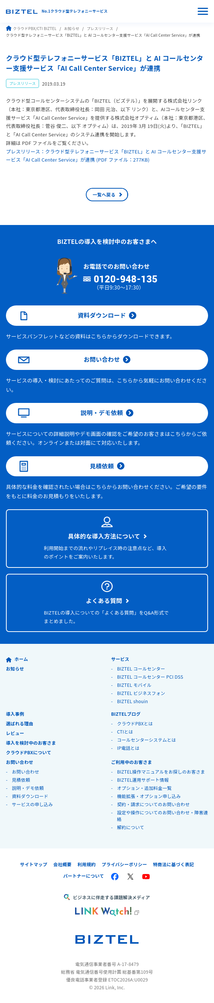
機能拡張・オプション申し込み (149, 796)
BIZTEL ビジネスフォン (141, 693)
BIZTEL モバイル (134, 685)
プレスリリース (100, 28)
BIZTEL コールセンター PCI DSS (150, 676)
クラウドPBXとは (135, 723)
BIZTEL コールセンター (141, 668)
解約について (130, 827)
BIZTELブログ (126, 714)
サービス (120, 659)
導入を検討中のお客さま (31, 742)
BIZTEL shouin (132, 701)
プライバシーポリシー (124, 864)
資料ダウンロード (72, 316)
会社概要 (62, 864)
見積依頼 (66, 466)
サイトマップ (34, 864)
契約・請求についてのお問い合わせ (153, 804)
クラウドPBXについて (28, 752)
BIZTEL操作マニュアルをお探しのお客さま (161, 771)
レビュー (15, 733)
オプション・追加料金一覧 (144, 788)
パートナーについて (83, 876)
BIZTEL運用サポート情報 (143, 780)
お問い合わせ (69, 360)
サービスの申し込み (32, 804)
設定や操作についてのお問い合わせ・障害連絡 (162, 815)
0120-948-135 (126, 279)
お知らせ (71, 28)
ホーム (17, 659)
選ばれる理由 (19, 723)
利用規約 (86, 864)
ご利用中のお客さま (131, 762)
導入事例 (15, 714)
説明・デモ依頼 (70, 413)
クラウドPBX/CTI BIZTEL (31, 28)
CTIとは (125, 731)
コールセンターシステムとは (146, 739)
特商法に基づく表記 (173, 864)
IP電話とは (128, 748)
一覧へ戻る (104, 194)
